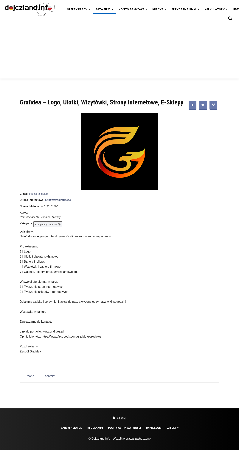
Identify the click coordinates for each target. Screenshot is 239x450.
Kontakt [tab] (49, 376)
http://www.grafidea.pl (58, 199)
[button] (230, 18)
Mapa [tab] (30, 376)
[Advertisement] (119, 50)
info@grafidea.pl (38, 193)
